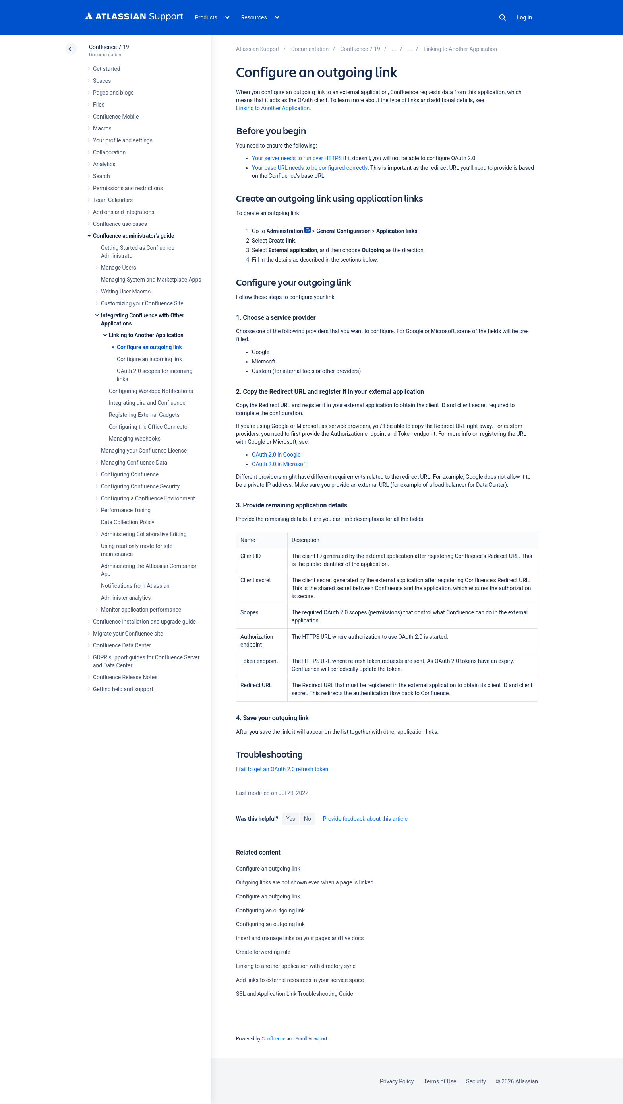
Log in (524, 17)
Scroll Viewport (311, 1039)
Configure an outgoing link (149, 347)
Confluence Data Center (122, 645)
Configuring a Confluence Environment (148, 498)
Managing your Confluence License (144, 450)
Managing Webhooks (135, 438)
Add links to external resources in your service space (300, 980)
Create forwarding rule (263, 952)
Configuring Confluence (130, 474)
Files (98, 104)
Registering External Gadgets (144, 415)
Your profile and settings (123, 140)
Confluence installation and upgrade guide (144, 621)
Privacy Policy (397, 1081)
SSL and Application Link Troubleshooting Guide (294, 994)
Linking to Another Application (146, 335)
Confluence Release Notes (125, 677)
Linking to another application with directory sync (296, 966)
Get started (106, 69)
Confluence (273, 1039)
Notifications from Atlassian (135, 586)
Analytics (104, 164)
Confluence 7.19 (109, 47)
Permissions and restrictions (128, 188)
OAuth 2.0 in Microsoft (279, 464)
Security (476, 1081)
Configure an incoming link (149, 359)
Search (502, 17)
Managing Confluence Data (134, 462)
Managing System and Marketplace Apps (151, 279)
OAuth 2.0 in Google (276, 454)
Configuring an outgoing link (270, 910)
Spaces (102, 81)
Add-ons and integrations (123, 212)
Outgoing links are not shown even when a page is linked (304, 882)
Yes (290, 819)
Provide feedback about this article (365, 819)
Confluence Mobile (116, 116)
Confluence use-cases (120, 224)
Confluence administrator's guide (133, 236)
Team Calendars (113, 200)
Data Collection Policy (127, 522)
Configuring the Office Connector (149, 427)
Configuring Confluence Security (140, 486)
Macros (102, 128)
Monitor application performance (141, 609)
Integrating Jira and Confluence (147, 403)
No (307, 819)
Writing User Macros (126, 291)
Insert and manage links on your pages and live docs (300, 938)
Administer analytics (126, 598)
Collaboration (109, 152)
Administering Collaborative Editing (144, 534)
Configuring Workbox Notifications (151, 391)
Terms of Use (440, 1081)
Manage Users (118, 267)
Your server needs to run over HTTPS (297, 158)
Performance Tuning (126, 510)
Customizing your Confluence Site (142, 303)
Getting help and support (123, 689)
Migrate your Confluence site (128, 633)
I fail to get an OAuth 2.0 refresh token (282, 769)
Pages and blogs (113, 92)
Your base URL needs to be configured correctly (310, 168)
